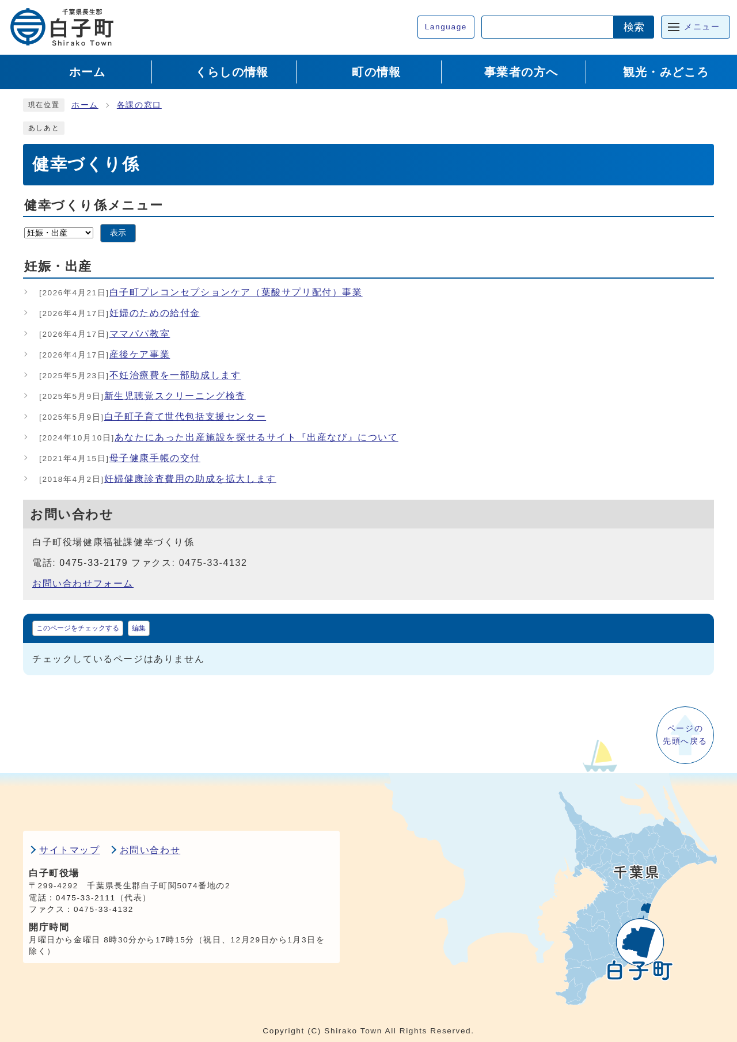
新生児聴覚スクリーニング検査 (142, 396)
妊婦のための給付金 (119, 313)
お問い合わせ (150, 850)
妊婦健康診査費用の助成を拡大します (157, 479)
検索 (634, 27)
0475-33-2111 (86, 897)
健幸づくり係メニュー (94, 205)
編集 (139, 628)
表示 (118, 233)
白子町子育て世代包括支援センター (152, 416)
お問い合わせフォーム (83, 583)
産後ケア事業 (104, 354)
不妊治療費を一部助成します (140, 375)
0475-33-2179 (93, 563)
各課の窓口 (139, 105)
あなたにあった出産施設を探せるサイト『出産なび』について (218, 437)
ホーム (84, 105)
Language (446, 26)
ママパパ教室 (104, 334)
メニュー (702, 26)
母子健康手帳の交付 (119, 458)
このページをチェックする (77, 628)
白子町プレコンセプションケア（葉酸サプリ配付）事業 (201, 292)
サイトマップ (69, 850)
